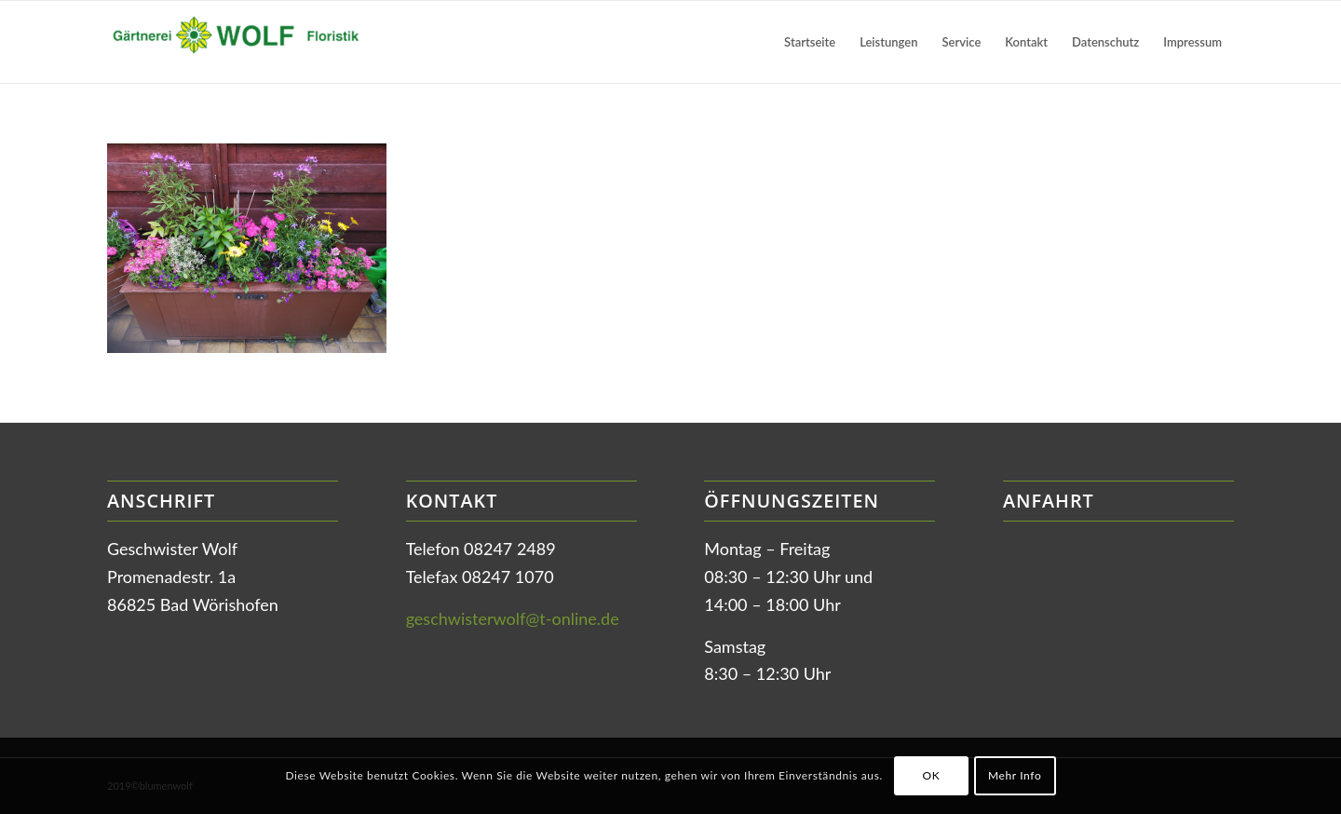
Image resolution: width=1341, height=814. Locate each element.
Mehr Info (1014, 775)
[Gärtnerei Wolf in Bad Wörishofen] (246, 42)
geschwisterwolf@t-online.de (512, 618)
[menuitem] (809, 42)
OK (931, 775)
